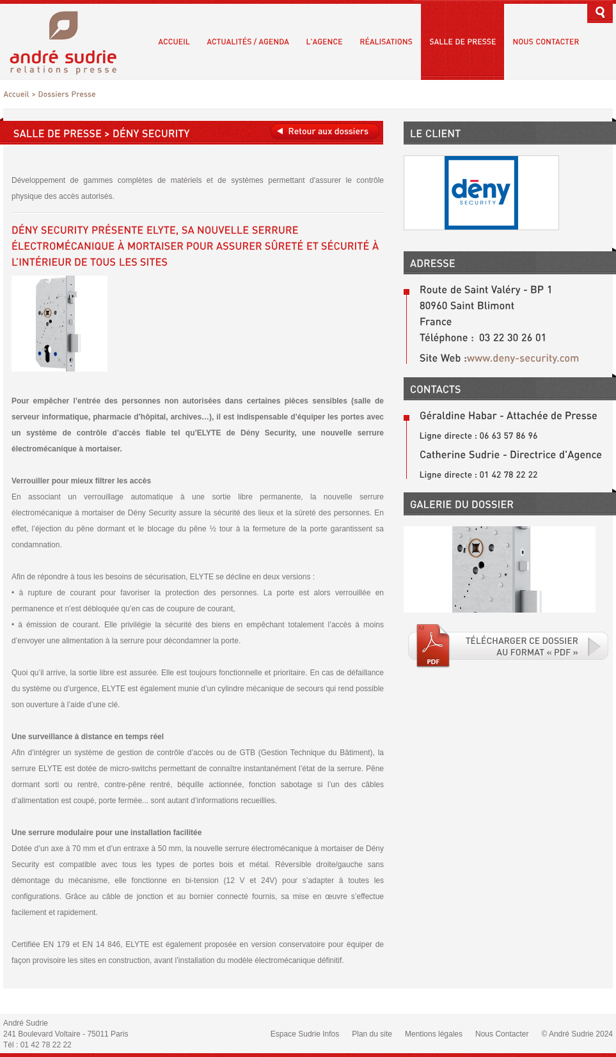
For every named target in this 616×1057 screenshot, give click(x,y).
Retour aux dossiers (325, 131)
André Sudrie (70, 41)
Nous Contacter (501, 1034)
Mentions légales (433, 1034)
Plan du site (372, 1034)
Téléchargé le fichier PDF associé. (508, 645)
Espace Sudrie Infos (305, 1034)
